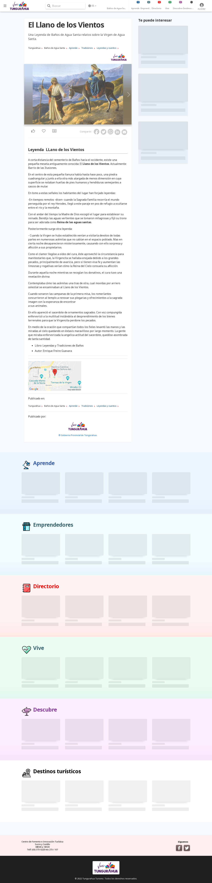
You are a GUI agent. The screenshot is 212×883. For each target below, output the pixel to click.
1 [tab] (77, 123)
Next (128, 94)
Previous (27, 94)
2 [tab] (79, 123)
